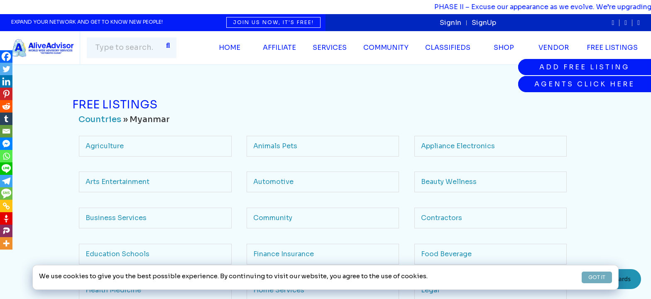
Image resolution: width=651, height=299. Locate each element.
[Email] (6, 131)
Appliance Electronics (458, 146)
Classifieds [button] (447, 47)
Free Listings (612, 47)
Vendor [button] (553, 47)
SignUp (484, 22)
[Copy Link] (6, 206)
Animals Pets (275, 146)
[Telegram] (6, 181)
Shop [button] (504, 47)
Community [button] (386, 47)
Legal (430, 290)
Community (272, 217)
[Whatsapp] (6, 156)
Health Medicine (113, 290)
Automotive (273, 181)
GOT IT (596, 277)
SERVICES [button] (330, 47)
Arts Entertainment (117, 181)
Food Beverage (446, 254)
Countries (99, 119)
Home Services (278, 290)
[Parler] (6, 231)
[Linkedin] (6, 81)
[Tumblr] (6, 119)
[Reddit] (6, 106)
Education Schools (117, 254)
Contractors (441, 217)
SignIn (450, 22)
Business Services (116, 217)
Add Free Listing (584, 67)
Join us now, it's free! (273, 22)
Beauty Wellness (449, 181)
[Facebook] (6, 56)
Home (229, 47)
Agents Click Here (584, 84)
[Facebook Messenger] (6, 143)
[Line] (6, 168)
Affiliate (279, 47)
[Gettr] (6, 218)
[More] (6, 243)
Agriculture (105, 146)
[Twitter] (6, 69)
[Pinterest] (6, 94)
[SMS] (6, 193)
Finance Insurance (283, 254)
